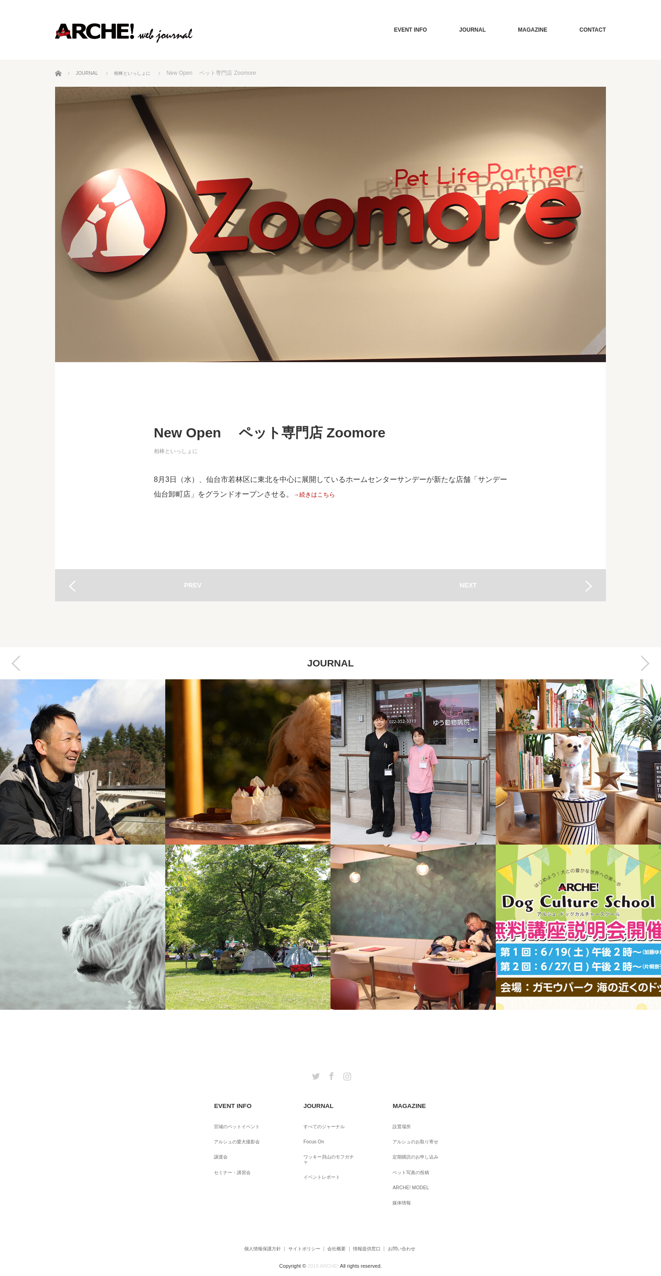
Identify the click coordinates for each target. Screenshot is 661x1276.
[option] (82, 844)
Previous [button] (16, 663)
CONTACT (592, 30)
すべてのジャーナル (321, 1121)
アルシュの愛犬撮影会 (234, 1133)
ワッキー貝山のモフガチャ (329, 1145)
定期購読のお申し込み (412, 1145)
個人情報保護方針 (236, 1227)
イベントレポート (318, 1158)
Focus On (308, 1133)
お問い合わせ (423, 1227)
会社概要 (335, 1227)
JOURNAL (472, 30)
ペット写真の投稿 (407, 1158)
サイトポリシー (290, 1227)
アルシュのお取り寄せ (412, 1133)
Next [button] (645, 663)
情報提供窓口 (376, 1227)
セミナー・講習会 (229, 1158)
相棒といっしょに (176, 451)
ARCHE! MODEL (406, 1170)
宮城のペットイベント (234, 1121)
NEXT (467, 585)
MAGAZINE (532, 30)
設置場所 (396, 1121)
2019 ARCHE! (323, 1241)
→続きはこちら (319, 494)
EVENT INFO (410, 30)
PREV (193, 585)
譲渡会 (215, 1145)
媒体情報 (396, 1183)
